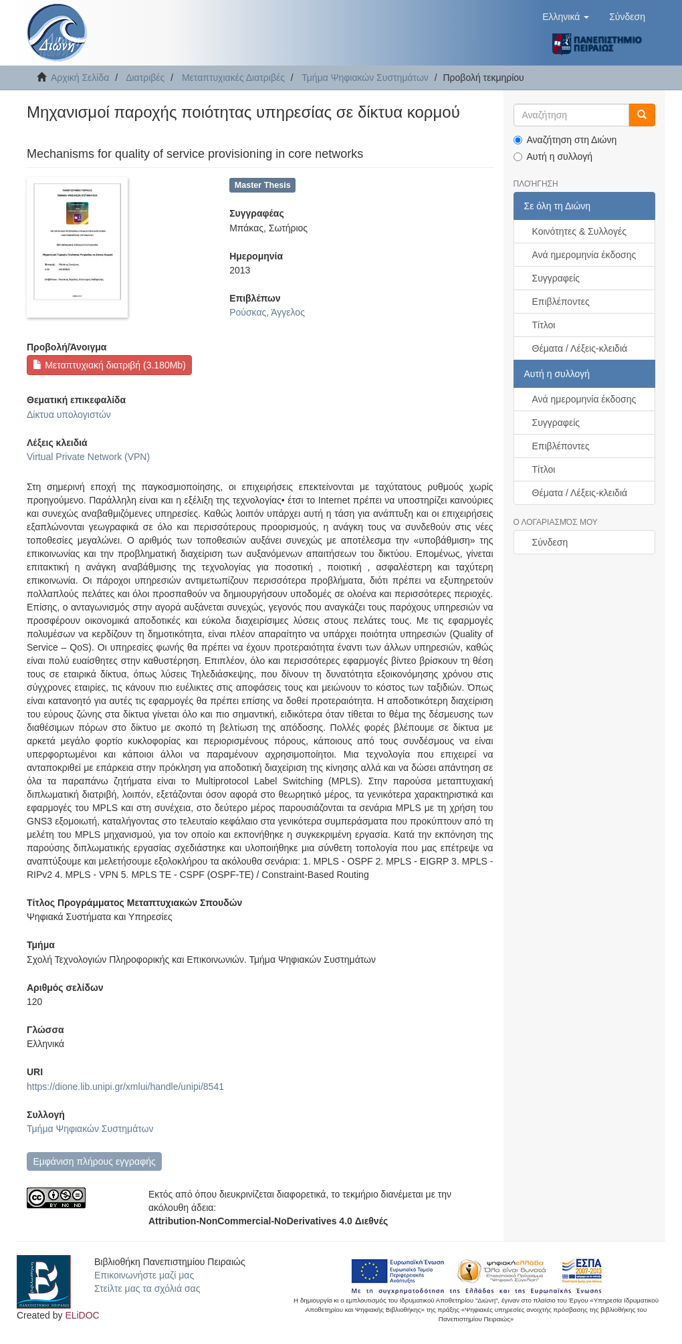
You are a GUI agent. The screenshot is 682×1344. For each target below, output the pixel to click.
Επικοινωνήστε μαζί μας (144, 1275)
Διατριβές (145, 77)
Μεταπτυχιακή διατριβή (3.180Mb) (109, 365)
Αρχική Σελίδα (80, 77)
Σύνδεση (550, 542)
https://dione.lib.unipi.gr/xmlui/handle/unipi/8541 (125, 1086)
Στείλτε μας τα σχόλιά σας (147, 1288)
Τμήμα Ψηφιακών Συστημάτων (365, 77)
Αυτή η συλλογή (553, 156)
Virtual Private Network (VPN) (88, 456)
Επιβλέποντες (561, 301)
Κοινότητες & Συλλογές (579, 231)
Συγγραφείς (556, 278)
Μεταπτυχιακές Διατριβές (233, 77)
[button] (565, 16)
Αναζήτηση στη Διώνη (565, 139)
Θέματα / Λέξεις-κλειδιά (580, 348)
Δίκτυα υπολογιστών (69, 414)
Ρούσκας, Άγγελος (267, 312)
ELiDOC (82, 1315)
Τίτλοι (544, 325)
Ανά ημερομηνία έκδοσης (584, 254)
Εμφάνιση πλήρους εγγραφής (94, 1161)
